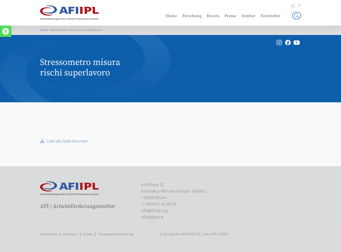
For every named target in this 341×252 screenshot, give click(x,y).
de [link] (293, 6)
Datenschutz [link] (49, 234)
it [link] (299, 6)
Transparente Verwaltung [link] (115, 234)
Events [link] (213, 16)
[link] (5, 31)
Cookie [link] (88, 234)
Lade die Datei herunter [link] (67, 141)
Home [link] (171, 16)
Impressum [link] (70, 234)
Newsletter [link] (270, 16)
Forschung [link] (192, 16)
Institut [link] (248, 16)
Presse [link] (230, 16)
